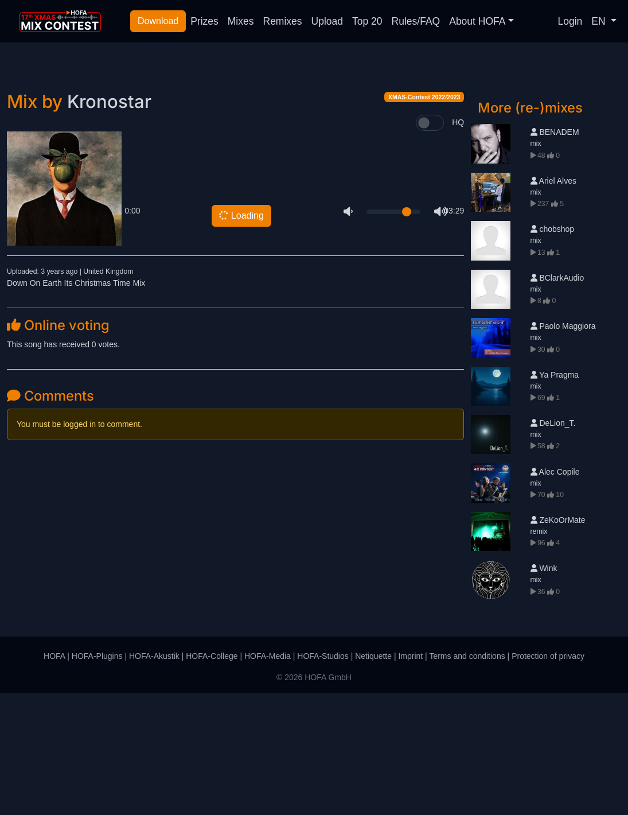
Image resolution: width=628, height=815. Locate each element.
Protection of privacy (548, 778)
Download (158, 21)
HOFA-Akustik (154, 778)
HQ (458, 244)
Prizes (204, 21)
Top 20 (367, 21)
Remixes (282, 21)
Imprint (410, 778)
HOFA (54, 778)
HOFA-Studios (322, 778)
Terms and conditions (467, 778)
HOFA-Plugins (97, 778)
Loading (241, 338)
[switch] (430, 245)
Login (570, 21)
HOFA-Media (267, 778)
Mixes (241, 21)
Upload (327, 21)
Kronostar (109, 223)
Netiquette (373, 778)
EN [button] (599, 21)
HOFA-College (211, 778)
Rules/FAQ (416, 21)
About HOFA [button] (477, 21)
